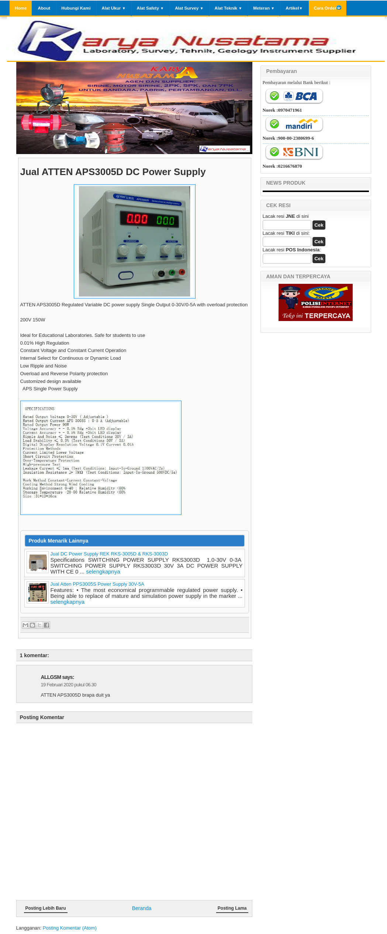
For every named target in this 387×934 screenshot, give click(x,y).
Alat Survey (189, 8)
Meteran (263, 8)
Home (21, 8)
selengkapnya (103, 571)
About (44, 8)
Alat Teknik (228, 8)
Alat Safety (150, 8)
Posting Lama (232, 908)
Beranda (142, 908)
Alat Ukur (113, 8)
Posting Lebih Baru (45, 908)
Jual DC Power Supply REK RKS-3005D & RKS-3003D (109, 554)
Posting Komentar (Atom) (70, 928)
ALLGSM (51, 677)
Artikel (294, 8)
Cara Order (327, 7)
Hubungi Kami (75, 8)
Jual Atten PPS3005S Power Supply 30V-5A (97, 584)
